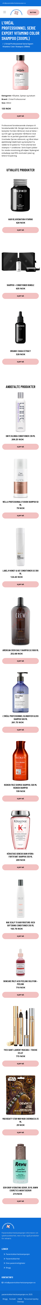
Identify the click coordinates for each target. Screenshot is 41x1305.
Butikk (33, 12)
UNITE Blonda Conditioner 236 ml (20, 436)
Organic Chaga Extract (20, 351)
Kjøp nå (20, 116)
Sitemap (20, 1301)
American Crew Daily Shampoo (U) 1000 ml (21, 650)
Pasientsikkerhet (13, 1259)
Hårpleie (15, 95)
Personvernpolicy (31, 1299)
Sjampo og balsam (27, 95)
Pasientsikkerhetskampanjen (18, 1254)
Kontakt (12, 1299)
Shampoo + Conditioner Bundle (20, 285)
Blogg (8, 1267)
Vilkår (20, 1299)
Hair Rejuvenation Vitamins (20, 219)
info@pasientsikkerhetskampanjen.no (14, 3)
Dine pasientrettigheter (15, 1263)
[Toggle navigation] (5, 12)
